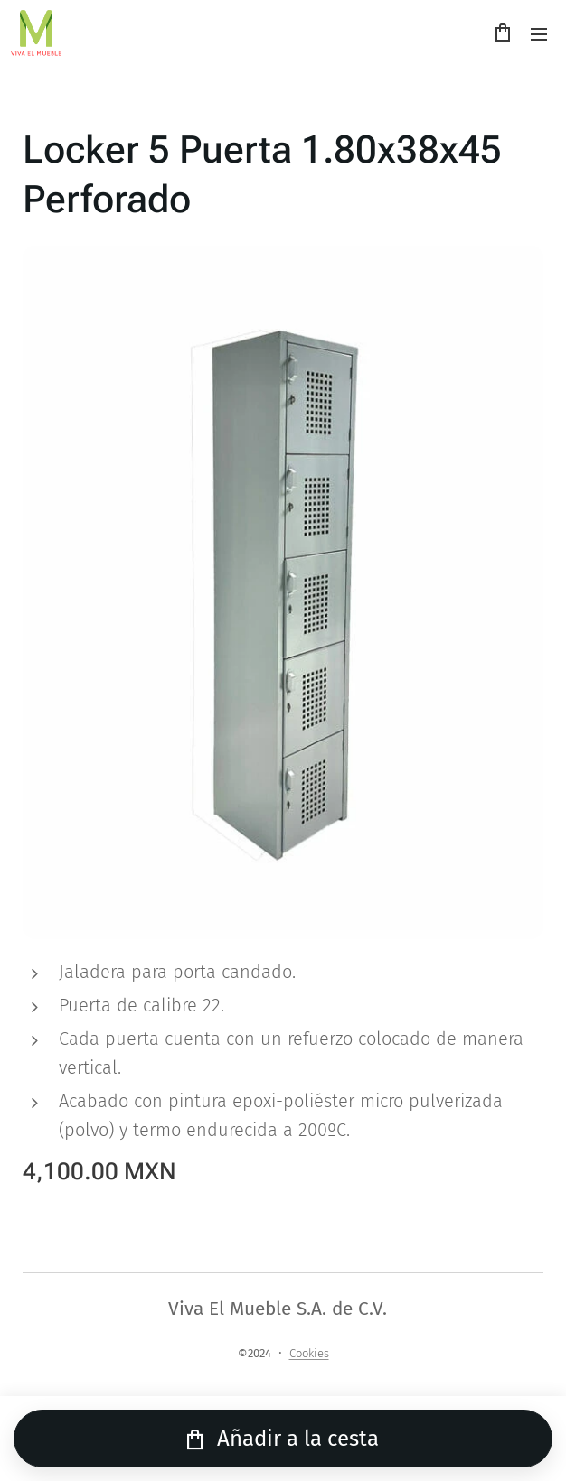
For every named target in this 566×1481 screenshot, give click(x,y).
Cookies (309, 1353)
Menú (539, 34)
